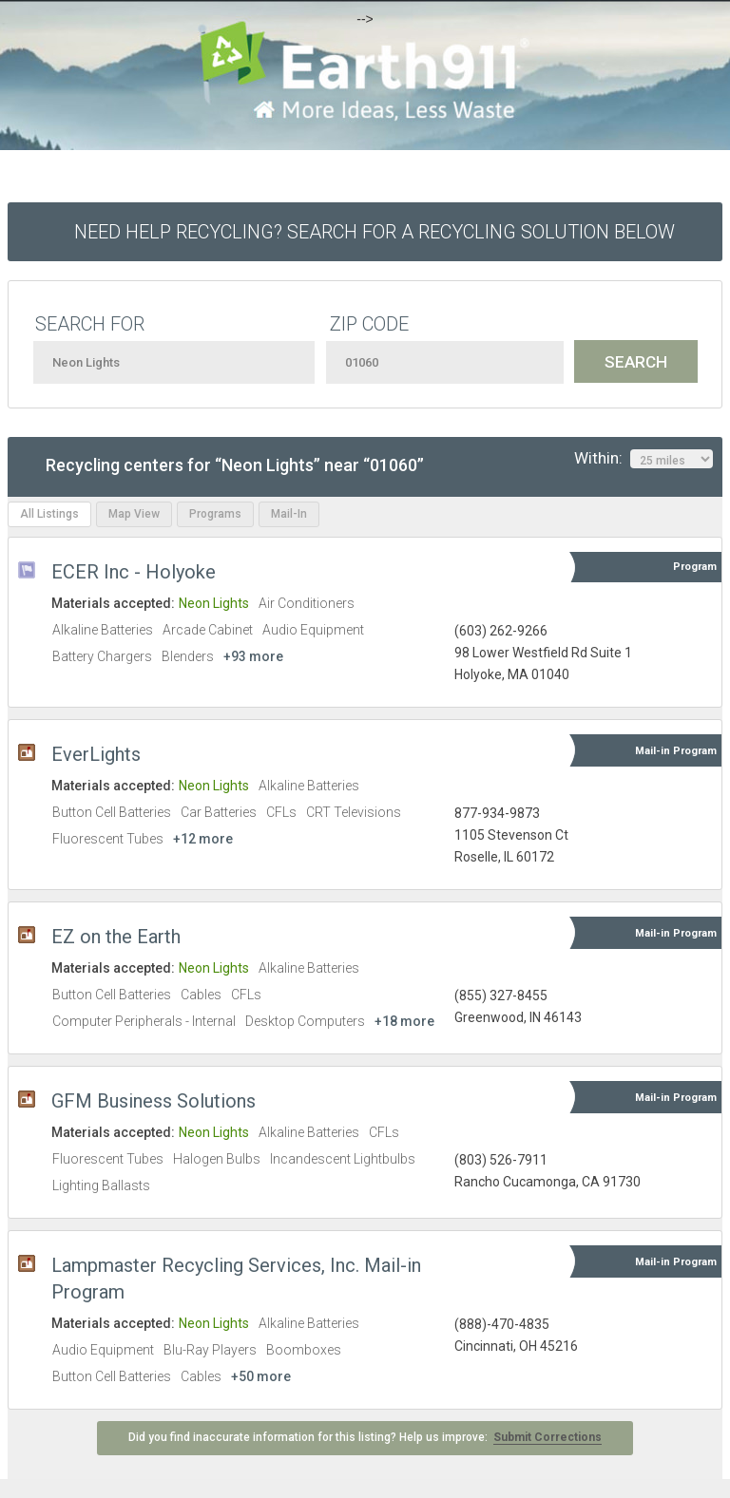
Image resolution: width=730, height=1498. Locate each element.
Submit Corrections (547, 1437)
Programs (215, 514)
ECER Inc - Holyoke (133, 571)
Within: (643, 458)
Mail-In (289, 514)
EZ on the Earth (116, 936)
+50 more (261, 1376)
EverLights (96, 754)
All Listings (49, 514)
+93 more (253, 656)
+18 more (404, 1021)
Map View (134, 514)
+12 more (203, 838)
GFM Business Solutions (153, 1101)
